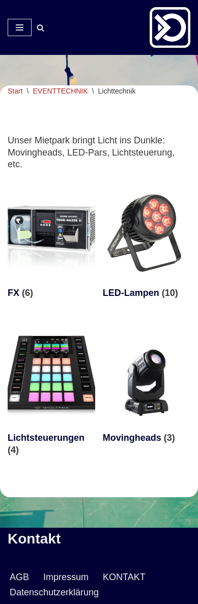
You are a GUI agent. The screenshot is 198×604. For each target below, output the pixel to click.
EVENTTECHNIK (60, 91)
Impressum (66, 577)
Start (15, 91)
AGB (19, 577)
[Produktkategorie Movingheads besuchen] (146, 390)
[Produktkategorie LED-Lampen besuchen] (146, 245)
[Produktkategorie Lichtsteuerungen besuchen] (51, 396)
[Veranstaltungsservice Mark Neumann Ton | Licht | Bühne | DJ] (170, 27)
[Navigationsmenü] (20, 27)
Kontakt (34, 539)
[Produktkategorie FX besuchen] (51, 245)
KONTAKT (124, 577)
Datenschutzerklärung (54, 592)
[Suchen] (40, 28)
